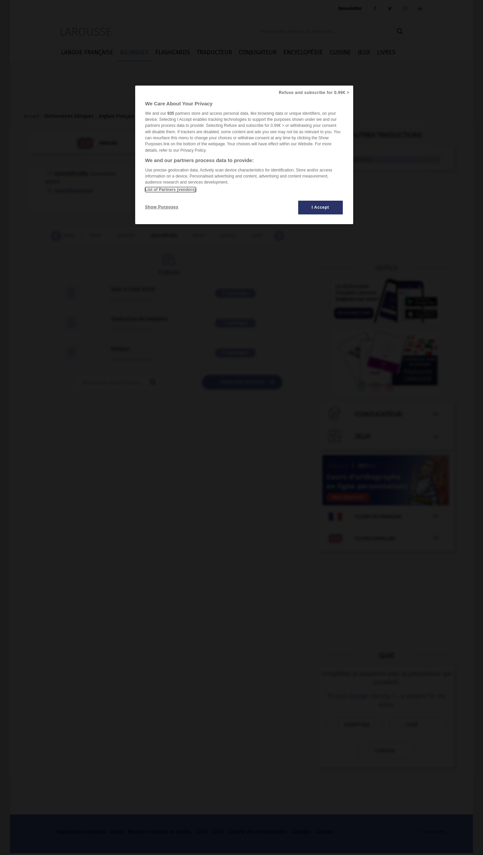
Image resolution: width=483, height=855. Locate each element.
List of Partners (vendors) (170, 189)
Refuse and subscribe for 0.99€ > (314, 92)
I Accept (320, 207)
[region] (244, 155)
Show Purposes (161, 207)
